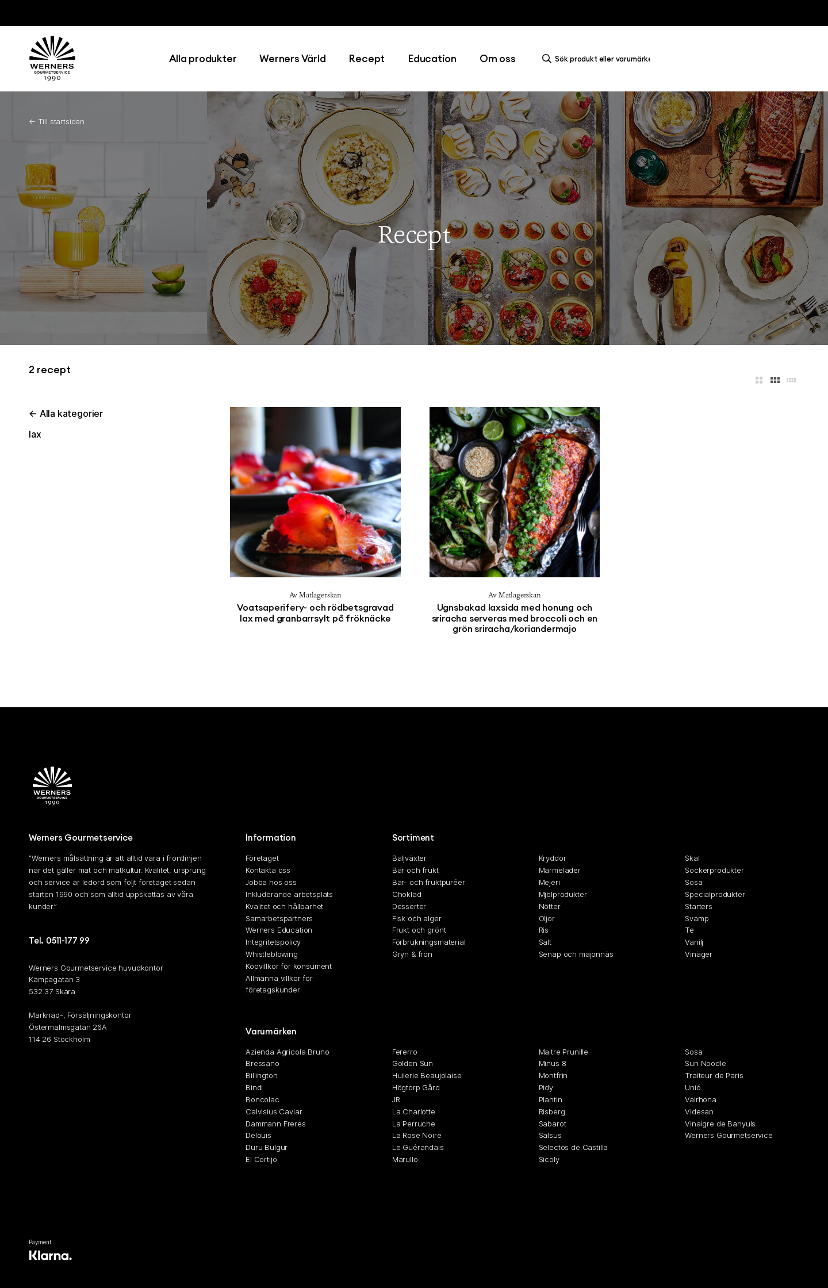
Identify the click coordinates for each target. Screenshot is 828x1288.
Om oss (498, 58)
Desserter (409, 906)
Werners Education (279, 930)
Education (432, 58)
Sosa (693, 882)
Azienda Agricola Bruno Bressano (287, 1057)
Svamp (696, 918)
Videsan (699, 1111)
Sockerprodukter (714, 870)
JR (396, 1099)
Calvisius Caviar (274, 1111)
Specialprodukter (715, 894)
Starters (698, 906)
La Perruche (413, 1123)
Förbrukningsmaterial (429, 942)
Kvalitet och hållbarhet (284, 906)
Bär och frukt (415, 870)
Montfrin (553, 1075)
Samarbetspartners (279, 918)
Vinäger (698, 954)
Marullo (405, 1159)
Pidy (546, 1087)
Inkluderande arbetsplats (289, 894)
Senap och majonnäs (576, 954)
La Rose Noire (417, 1135)
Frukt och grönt (419, 930)
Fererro (404, 1051)
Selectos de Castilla (573, 1147)
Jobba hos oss (271, 882)
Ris (544, 930)
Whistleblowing (272, 954)
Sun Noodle (705, 1063)
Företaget (262, 858)
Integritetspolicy (273, 942)
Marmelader (560, 870)
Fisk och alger (417, 918)
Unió (692, 1087)
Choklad (406, 894)
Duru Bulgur (267, 1147)
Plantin (550, 1099)
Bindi (254, 1087)
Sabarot (552, 1123)
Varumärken (271, 1031)
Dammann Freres (276, 1123)
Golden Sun (412, 1063)
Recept (366, 58)
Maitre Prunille (564, 1051)
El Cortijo (261, 1159)
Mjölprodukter (563, 894)
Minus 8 (552, 1063)
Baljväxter (409, 858)
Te (689, 930)
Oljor (547, 918)
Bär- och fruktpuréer (428, 882)
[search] (599, 58)
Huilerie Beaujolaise (427, 1075)
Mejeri (549, 882)
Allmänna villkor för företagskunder (279, 984)
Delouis (258, 1135)
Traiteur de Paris (714, 1075)
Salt (545, 942)
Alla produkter (203, 58)
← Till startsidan (57, 121)
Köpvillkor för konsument (289, 966)
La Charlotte (413, 1111)
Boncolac (262, 1099)
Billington (261, 1075)
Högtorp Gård (416, 1087)
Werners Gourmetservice (728, 1135)
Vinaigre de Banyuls (720, 1123)
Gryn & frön (412, 954)
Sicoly (549, 1159)
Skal (692, 858)
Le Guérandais (418, 1147)
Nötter (550, 906)
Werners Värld (292, 58)
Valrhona (700, 1099)
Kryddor (552, 858)
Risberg (552, 1111)
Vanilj (694, 942)
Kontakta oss (268, 870)
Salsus (550, 1135)
